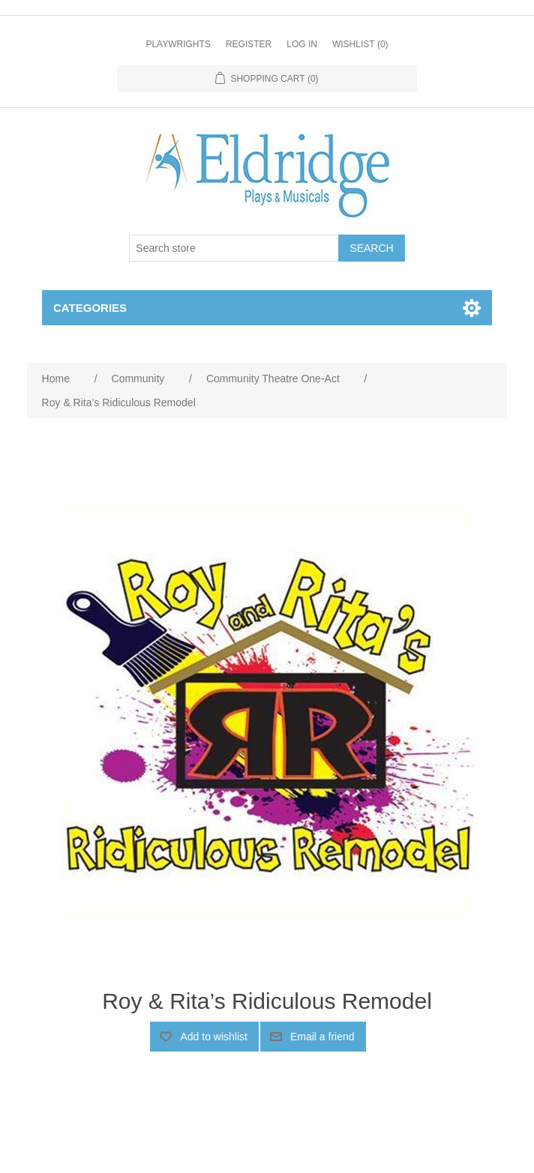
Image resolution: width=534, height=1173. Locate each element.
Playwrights (178, 44)
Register (249, 44)
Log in (301, 44)
